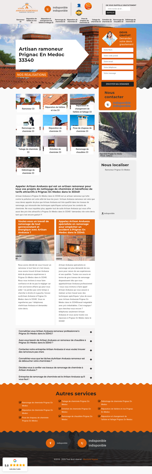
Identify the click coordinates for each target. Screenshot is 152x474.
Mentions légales (90, 459)
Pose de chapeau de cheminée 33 (84, 20)
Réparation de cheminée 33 (72, 21)
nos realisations (31, 74)
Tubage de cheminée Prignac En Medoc (76, 402)
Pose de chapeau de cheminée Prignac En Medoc (35, 419)
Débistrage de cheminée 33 (130, 21)
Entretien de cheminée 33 (107, 21)
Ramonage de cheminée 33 (60, 21)
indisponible (60, 7)
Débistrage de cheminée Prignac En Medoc (116, 402)
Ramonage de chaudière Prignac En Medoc (77, 418)
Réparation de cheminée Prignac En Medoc (37, 411)
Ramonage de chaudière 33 (118, 21)
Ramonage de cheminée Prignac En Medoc (37, 404)
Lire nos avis (15, 469)
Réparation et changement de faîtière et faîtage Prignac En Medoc (116, 418)
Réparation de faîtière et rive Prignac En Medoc (117, 410)
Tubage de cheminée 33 (96, 21)
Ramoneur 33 (20, 21)
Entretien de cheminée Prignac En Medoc (76, 410)
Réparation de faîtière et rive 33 (31, 20)
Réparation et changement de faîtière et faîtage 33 (46, 20)
